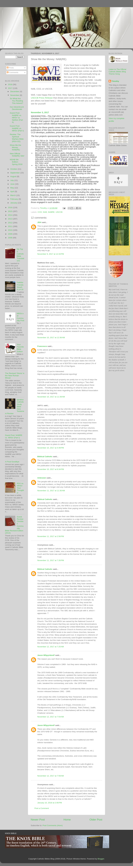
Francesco (42, 346)
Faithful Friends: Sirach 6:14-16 (20, 286)
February (14, 199)
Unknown (41, 478)
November (15, 95)
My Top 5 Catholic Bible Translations (20, 255)
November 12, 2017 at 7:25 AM (50, 647)
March (13, 195)
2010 (10, 230)
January (14, 203)
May (12, 188)
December (15, 91)
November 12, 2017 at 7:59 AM (50, 776)
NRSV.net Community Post (20, 317)
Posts (10, 68)
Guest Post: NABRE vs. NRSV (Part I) (17, 128)
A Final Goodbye (12, 462)
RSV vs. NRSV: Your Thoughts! (20, 488)
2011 (10, 226)
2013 (10, 219)
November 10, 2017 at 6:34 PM (50, 469)
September (15, 173)
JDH (39, 222)
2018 (10, 84)
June (12, 184)
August (13, 176)
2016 (10, 207)
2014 (10, 215)
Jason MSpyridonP (46, 655)
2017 (10, 88)
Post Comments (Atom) (53, 825)
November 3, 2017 (40, 112)
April (12, 191)
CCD (40, 212)
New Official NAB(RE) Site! (17, 154)
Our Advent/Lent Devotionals (17, 108)
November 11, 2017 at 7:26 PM (50, 560)
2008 (10, 238)
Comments (12, 72)
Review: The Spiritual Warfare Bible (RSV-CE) (17, 137)
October (14, 169)
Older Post (96, 819)
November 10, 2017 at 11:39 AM (51, 397)
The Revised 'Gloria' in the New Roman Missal (14, 375)
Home (67, 819)
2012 (10, 223)
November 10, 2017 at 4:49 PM (50, 448)
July (12, 180)
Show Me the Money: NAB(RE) (15, 147)
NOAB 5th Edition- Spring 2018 (16, 161)
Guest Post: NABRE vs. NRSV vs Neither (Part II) (16, 117)
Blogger (101, 859)
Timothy (115, 81)
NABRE (51, 212)
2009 (10, 234)
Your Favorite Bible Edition (20, 348)
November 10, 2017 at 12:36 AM (51, 337)
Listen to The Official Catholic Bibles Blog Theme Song (117, 71)
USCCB (59, 212)
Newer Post (38, 819)
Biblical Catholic (44, 456)
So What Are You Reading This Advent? (16, 100)
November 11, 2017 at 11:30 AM (51, 491)
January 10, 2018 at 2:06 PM (49, 803)
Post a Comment (41, 808)
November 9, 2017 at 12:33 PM (50, 254)
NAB (45, 212)
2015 (10, 211)
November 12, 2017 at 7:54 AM (50, 717)
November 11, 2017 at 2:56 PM (50, 536)
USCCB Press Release (42, 98)
